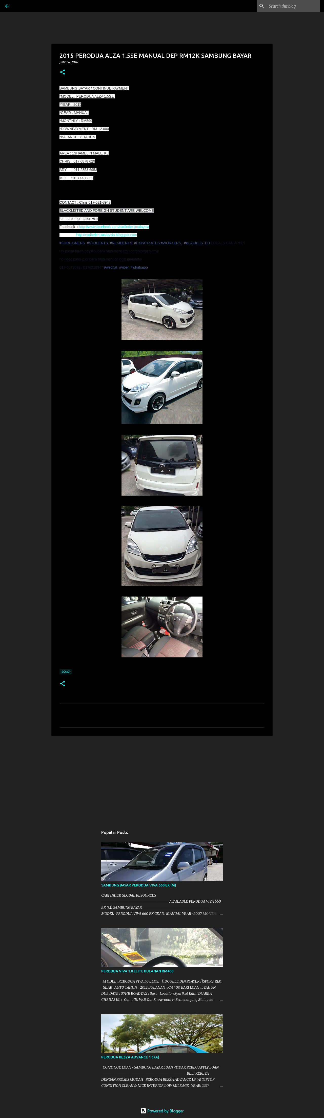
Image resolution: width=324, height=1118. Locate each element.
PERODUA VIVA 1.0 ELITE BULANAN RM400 (137, 971)
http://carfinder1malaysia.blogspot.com (106, 235)
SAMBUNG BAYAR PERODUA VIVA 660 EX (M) (138, 885)
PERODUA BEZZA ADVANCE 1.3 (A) (130, 1057)
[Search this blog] (293, 6)
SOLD (66, 671)
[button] (62, 72)
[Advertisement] (162, 778)
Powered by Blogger (162, 1111)
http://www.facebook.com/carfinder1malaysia (114, 227)
